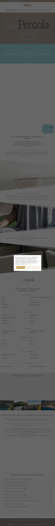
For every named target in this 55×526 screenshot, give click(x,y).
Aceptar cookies (20, 267)
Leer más (28, 264)
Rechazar (36, 267)
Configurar (29, 267)
